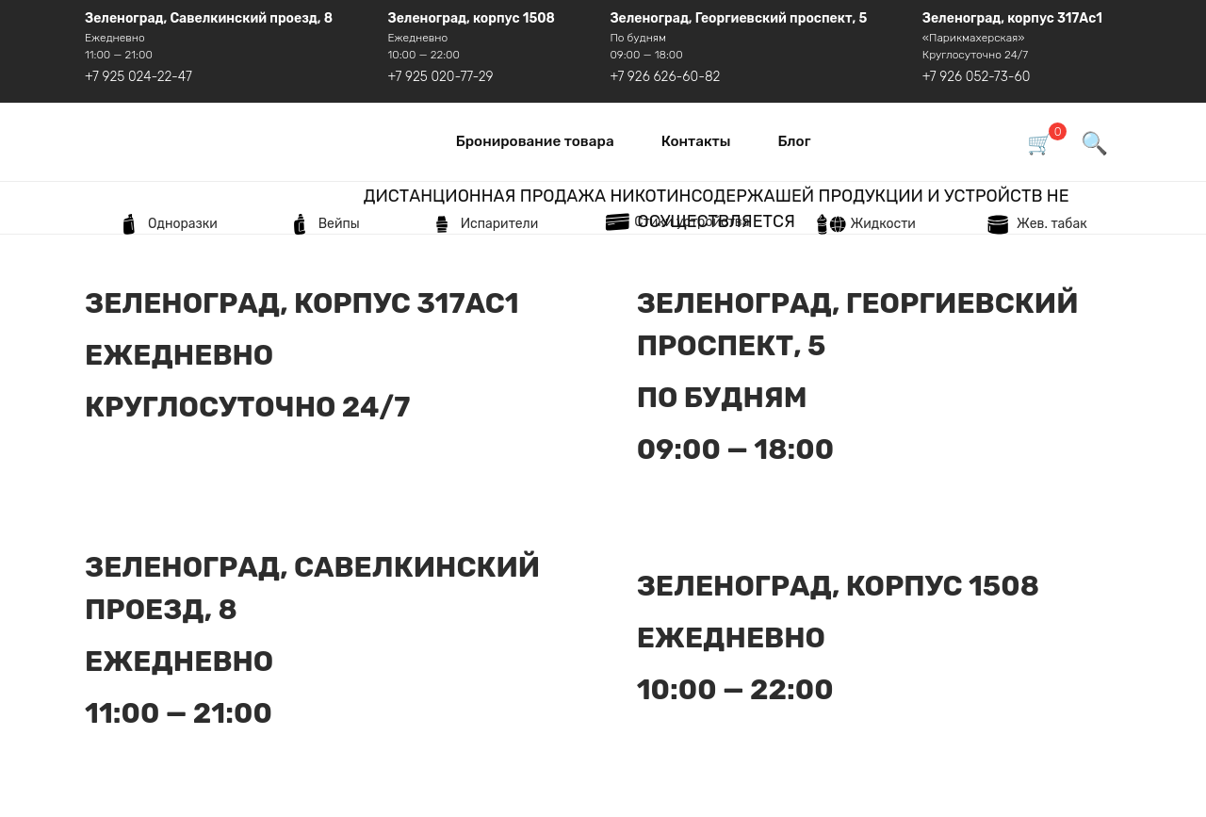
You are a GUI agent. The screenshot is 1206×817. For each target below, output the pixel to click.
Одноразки (164, 224)
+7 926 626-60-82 (665, 77)
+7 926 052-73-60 (976, 77)
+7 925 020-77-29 (441, 77)
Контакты (696, 141)
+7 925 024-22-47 (138, 77)
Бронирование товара (535, 141)
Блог (793, 141)
